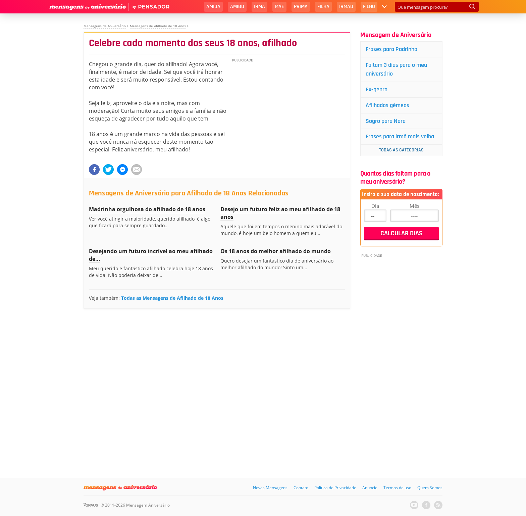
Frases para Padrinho (391, 49)
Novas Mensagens (270, 487)
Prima (301, 6)
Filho (369, 6)
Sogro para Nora (386, 121)
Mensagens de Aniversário (105, 26)
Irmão (346, 6)
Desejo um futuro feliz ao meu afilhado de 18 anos (280, 213)
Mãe (279, 6)
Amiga (213, 6)
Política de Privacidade (335, 487)
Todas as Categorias (401, 150)
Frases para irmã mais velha (400, 136)
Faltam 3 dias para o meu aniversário (396, 69)
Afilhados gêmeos (387, 105)
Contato (301, 487)
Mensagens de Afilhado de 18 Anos (158, 26)
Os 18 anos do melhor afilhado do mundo (275, 251)
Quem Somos (429, 487)
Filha (323, 6)
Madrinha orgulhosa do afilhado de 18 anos (147, 209)
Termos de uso (397, 487)
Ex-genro (376, 89)
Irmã (259, 6)
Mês (414, 205)
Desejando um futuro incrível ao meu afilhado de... (151, 255)
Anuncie (369, 487)
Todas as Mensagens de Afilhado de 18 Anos (172, 298)
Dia (375, 205)
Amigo (237, 6)
